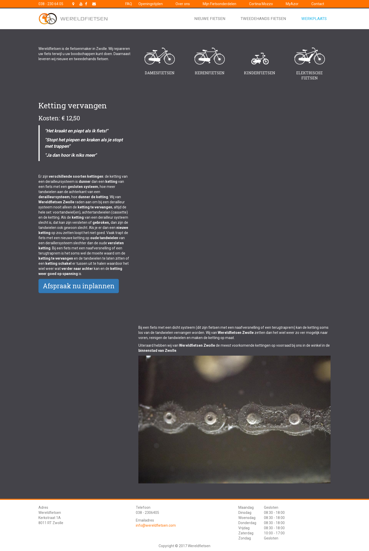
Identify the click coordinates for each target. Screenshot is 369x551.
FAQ (128, 4)
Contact (317, 4)
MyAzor (292, 4)
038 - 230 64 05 (50, 4)
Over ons (183, 4)
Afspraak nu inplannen (79, 286)
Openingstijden (150, 4)
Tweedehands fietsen (263, 18)
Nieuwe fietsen (209, 18)
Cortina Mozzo (261, 4)
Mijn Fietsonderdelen (219, 4)
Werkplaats (314, 18)
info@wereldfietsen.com (156, 525)
